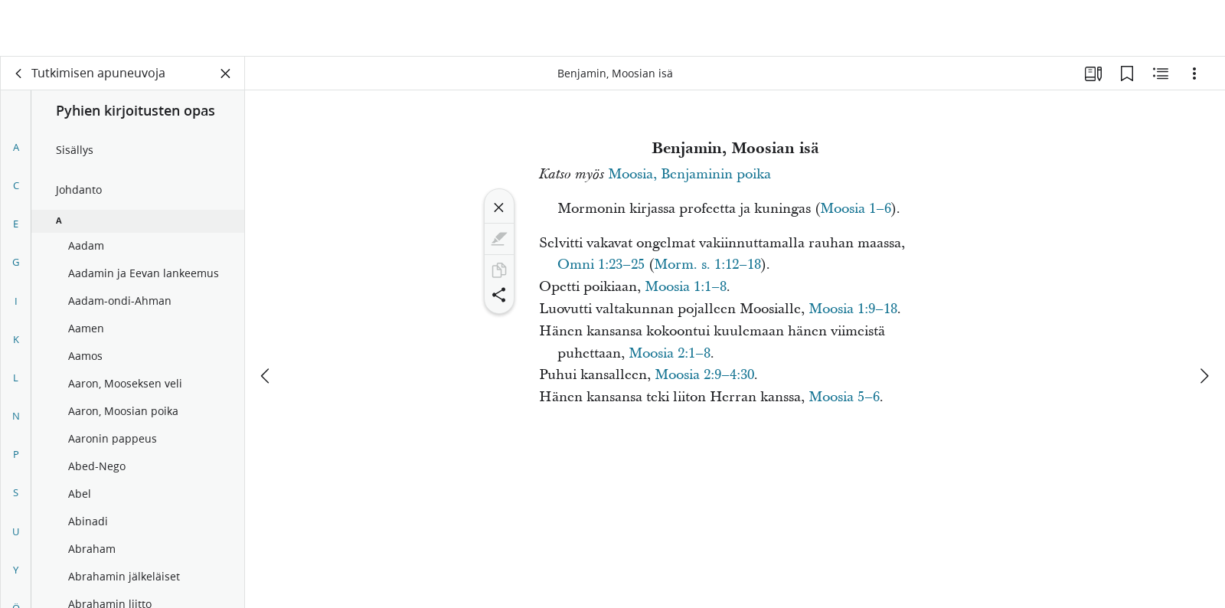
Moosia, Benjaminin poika (689, 174)
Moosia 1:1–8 (686, 286)
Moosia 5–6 (844, 397)
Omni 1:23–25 (601, 264)
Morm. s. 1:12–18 (707, 264)
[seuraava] (1203, 319)
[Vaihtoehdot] (1194, 73)
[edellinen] (266, 319)
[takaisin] (19, 73)
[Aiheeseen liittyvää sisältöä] (1160, 73)
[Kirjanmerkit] (1127, 73)
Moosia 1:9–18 (852, 309)
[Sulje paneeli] (226, 73)
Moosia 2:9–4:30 (704, 374)
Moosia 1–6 (855, 208)
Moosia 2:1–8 (669, 353)
